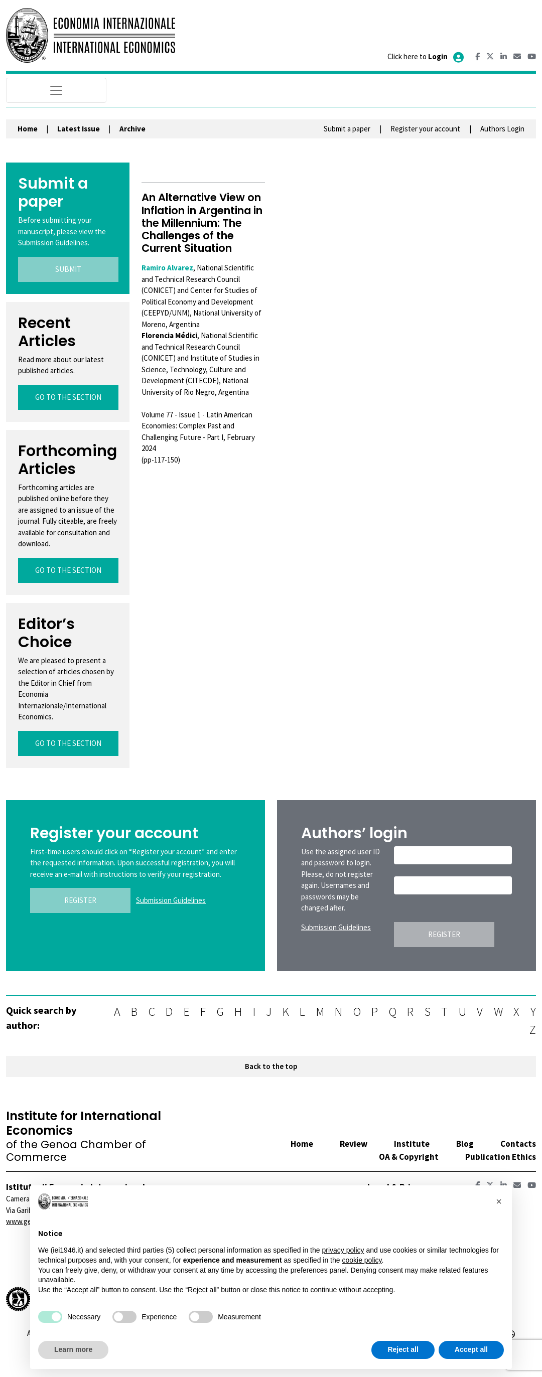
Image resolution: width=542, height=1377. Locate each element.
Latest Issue (78, 128)
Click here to (426, 56)
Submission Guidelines (171, 900)
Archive (132, 128)
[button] (499, 1201)
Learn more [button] (73, 1349)
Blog (465, 1143)
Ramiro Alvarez (167, 267)
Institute (412, 1143)
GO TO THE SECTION (68, 397)
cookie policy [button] (361, 1260)
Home (28, 128)
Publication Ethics (500, 1156)
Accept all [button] (471, 1349)
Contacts (518, 1143)
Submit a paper (347, 128)
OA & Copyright (409, 1156)
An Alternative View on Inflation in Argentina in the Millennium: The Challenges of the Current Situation (202, 222)
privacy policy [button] (343, 1250)
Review (353, 1143)
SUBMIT (68, 269)
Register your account (425, 128)
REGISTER (80, 900)
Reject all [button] (402, 1349)
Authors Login (502, 128)
